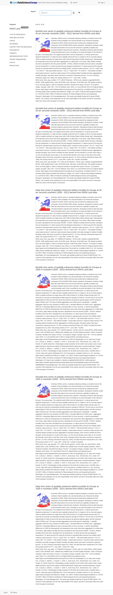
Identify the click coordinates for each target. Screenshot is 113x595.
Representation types (19, 56)
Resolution (14, 65)
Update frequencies (18, 59)
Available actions (17, 37)
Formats (13, 53)
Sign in (101, 2)
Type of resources (17, 34)
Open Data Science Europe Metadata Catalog (38, 2)
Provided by (14, 50)
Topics (12, 41)
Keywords (14, 44)
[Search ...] (55, 12)
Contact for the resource (21, 47)
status (12, 62)
